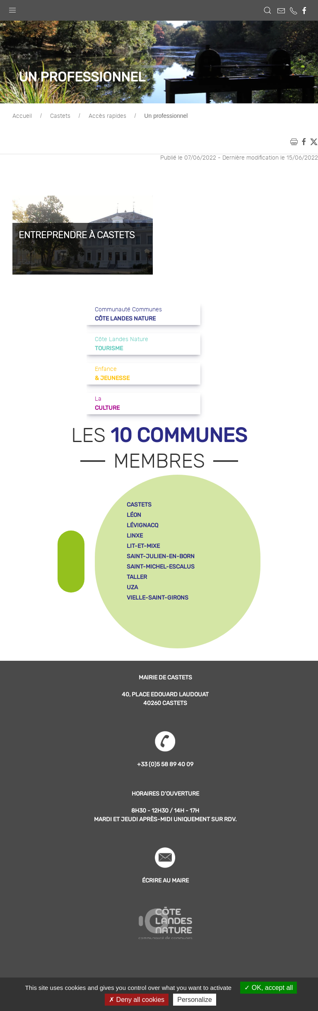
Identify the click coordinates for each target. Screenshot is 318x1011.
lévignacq (142, 525)
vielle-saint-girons (157, 597)
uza (132, 587)
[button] (12, 8)
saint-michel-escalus (161, 566)
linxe (135, 535)
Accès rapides (107, 116)
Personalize (194, 999)
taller (137, 577)
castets (139, 504)
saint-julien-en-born (161, 556)
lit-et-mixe (143, 546)
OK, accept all (268, 987)
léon (134, 515)
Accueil (22, 116)
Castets (60, 116)
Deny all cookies (136, 999)
